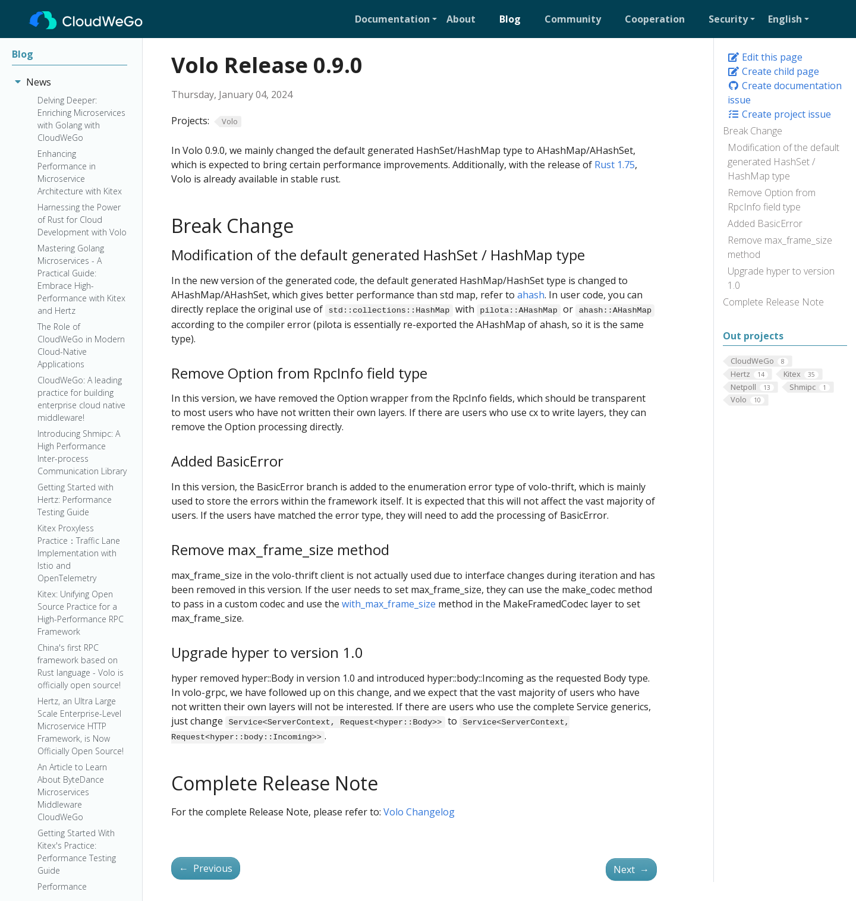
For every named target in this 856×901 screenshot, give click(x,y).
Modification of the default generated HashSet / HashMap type (783, 161)
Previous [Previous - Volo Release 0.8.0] (205, 868)
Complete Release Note (773, 301)
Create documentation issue (785, 92)
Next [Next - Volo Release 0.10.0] (631, 869)
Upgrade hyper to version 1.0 (781, 278)
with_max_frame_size (389, 603)
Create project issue (779, 114)
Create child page (773, 71)
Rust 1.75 (614, 164)
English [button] (785, 19)
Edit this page (765, 57)
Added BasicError (765, 223)
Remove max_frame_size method (780, 247)
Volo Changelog (419, 811)
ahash (531, 294)
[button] (396, 19)
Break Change (752, 130)
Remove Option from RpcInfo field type (772, 199)
